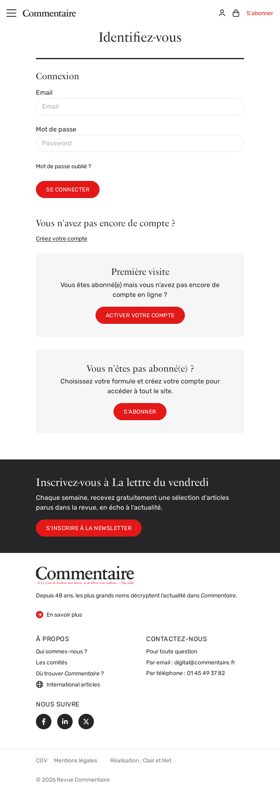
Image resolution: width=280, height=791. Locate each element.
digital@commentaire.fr (204, 663)
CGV (41, 761)
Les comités (51, 663)
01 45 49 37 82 (206, 674)
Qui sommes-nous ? (61, 652)
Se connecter (67, 190)
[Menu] (11, 13)
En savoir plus (59, 614)
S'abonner (260, 14)
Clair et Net (157, 761)
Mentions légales (75, 761)
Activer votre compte (140, 316)
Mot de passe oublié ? (63, 167)
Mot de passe (56, 130)
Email (44, 93)
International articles (68, 684)
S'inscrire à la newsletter (88, 529)
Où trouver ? (70, 674)
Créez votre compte (61, 239)
